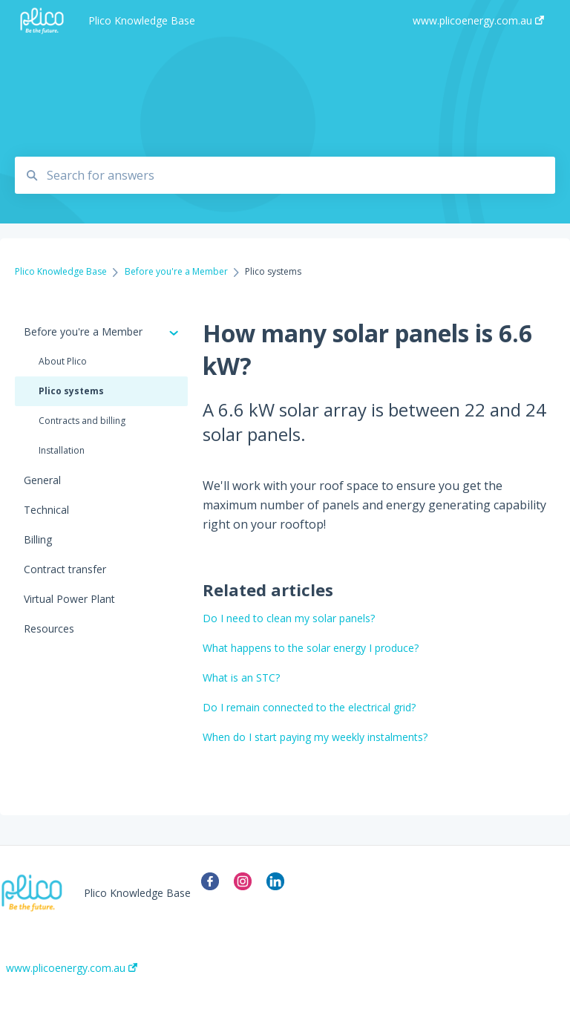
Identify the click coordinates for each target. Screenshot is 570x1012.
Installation (62, 450)
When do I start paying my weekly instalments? (315, 737)
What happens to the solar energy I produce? (311, 648)
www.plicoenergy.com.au (71, 968)
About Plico (63, 361)
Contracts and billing (82, 420)
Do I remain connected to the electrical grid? (309, 707)
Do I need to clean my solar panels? (289, 618)
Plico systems (71, 391)
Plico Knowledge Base (141, 20)
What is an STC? (241, 677)
